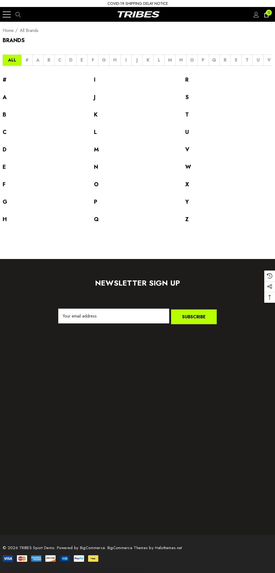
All (12, 60)
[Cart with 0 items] (266, 14)
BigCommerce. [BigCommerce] (93, 547)
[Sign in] (256, 14)
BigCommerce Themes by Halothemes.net (144, 547)
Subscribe (194, 316)
